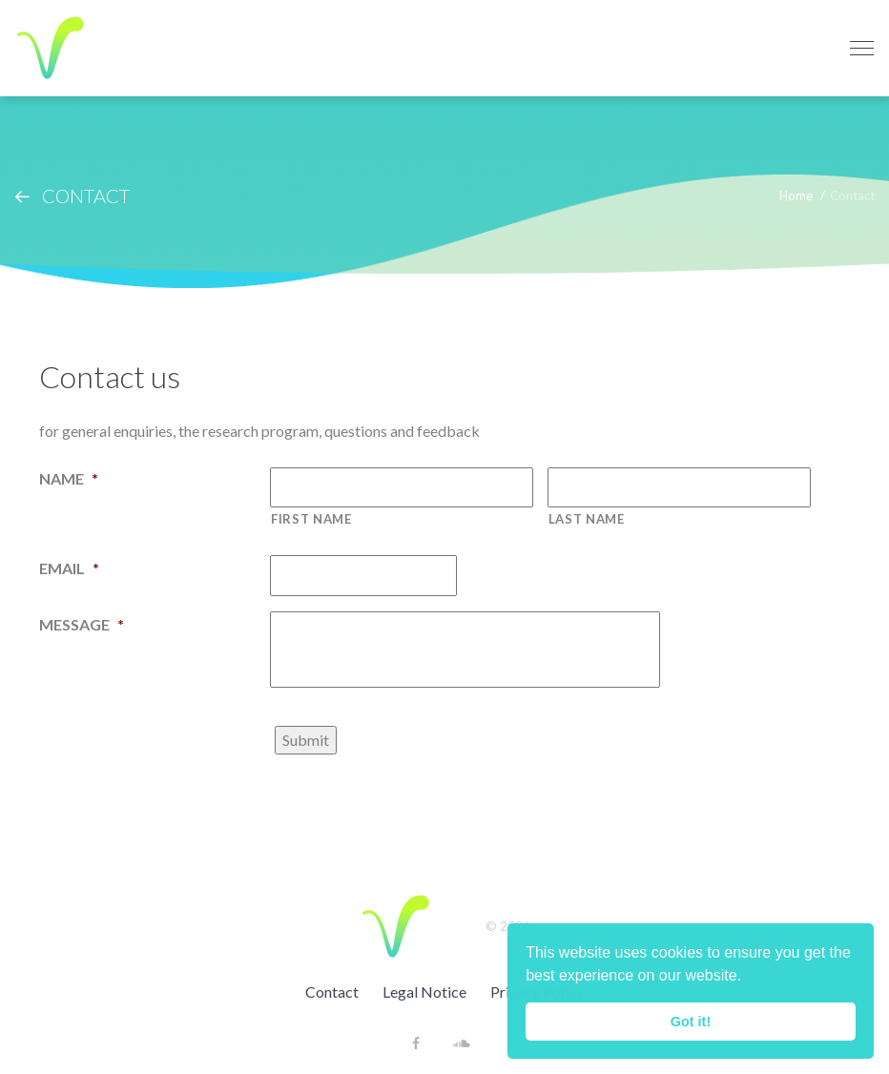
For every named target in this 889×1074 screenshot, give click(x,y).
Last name (586, 519)
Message (81, 624)
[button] (749, 978)
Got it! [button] (691, 1021)
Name (68, 478)
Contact (332, 991)
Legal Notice (424, 991)
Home (796, 195)
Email (69, 568)
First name (311, 519)
